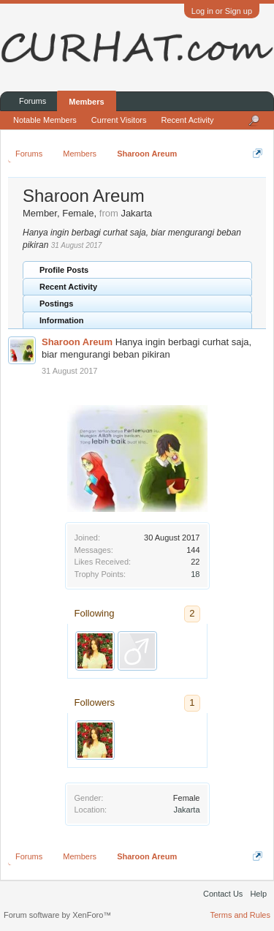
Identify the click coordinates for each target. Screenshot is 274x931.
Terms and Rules (240, 915)
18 (195, 574)
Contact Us (223, 893)
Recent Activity (68, 286)
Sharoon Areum (77, 341)
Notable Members (45, 120)
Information (61, 320)
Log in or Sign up (221, 11)
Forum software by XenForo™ (57, 915)
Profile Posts (63, 269)
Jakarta (186, 809)
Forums (32, 101)
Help (258, 893)
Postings (56, 303)
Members (86, 101)
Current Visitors (119, 120)
